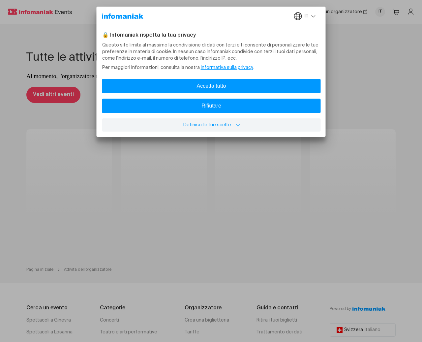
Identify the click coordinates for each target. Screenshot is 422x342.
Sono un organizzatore (339, 12)
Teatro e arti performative (128, 332)
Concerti (109, 320)
